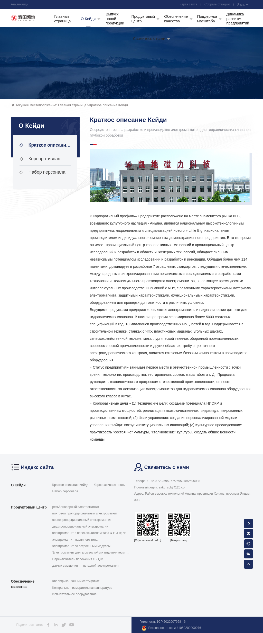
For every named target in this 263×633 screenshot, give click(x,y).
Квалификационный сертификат (76, 581)
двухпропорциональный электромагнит (81, 526)
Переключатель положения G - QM (77, 559)
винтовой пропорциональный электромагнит (85, 513)
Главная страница (72, 105)
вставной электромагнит (101, 565)
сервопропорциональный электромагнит (82, 520)
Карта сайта (188, 4)
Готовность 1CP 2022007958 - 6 (163, 621)
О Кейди (18, 485)
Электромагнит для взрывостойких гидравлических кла (89, 553)
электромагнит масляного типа (75, 539)
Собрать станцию (217, 4)
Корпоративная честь (40, 161)
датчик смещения (65, 565)
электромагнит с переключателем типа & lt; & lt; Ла (89, 533)
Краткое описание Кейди (108, 105)
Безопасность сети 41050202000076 (171, 628)
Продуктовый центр (29, 507)
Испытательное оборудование (74, 594)
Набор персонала (42, 172)
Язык (242, 4)
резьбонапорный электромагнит (75, 507)
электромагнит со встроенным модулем (81, 546)
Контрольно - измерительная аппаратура (82, 588)
